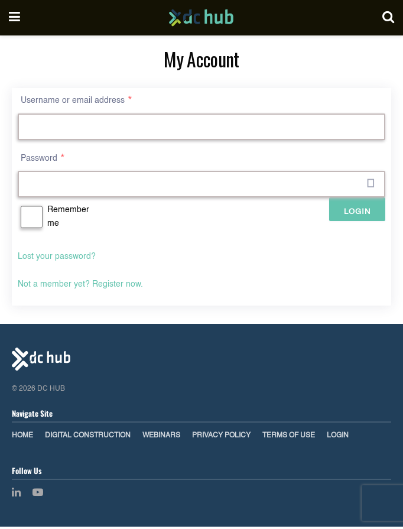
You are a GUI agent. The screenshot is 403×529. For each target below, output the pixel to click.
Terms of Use (288, 438)
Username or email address (77, 100)
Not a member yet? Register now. (80, 287)
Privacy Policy (221, 438)
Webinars (161, 438)
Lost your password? (57, 259)
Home (22, 438)
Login (338, 438)
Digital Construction (88, 438)
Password (43, 159)
